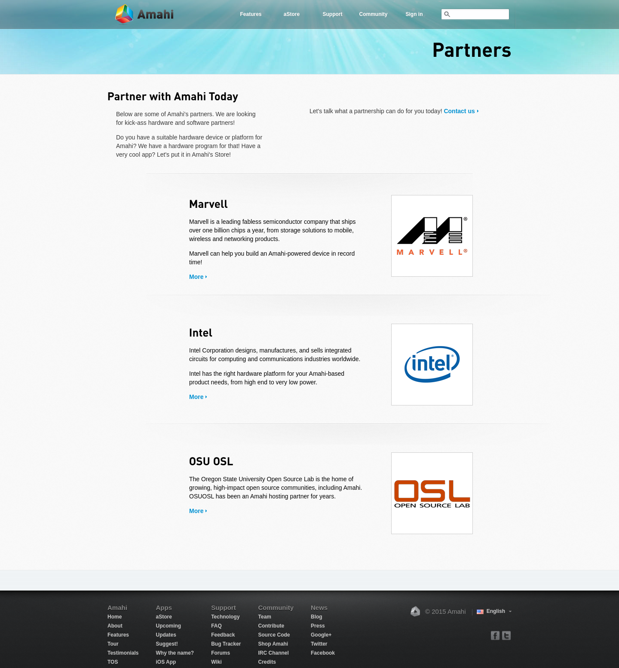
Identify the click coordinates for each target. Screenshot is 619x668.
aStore (292, 14)
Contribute (271, 626)
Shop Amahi (273, 644)
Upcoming (168, 626)
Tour (113, 644)
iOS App (166, 662)
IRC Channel (273, 653)
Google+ (321, 635)
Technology (225, 617)
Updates (166, 635)
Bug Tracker (226, 644)
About (115, 626)
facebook (495, 635)
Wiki (216, 662)
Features (250, 14)
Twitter (319, 644)
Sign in (414, 14)
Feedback (223, 635)
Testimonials (122, 653)
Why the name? (175, 653)
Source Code (274, 635)
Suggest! (167, 644)
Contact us (459, 111)
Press (318, 626)
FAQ (216, 626)
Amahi (145, 14)
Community (373, 14)
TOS (112, 662)
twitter (506, 635)
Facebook (323, 653)
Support (333, 14)
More (196, 276)
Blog (316, 617)
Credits (267, 662)
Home (114, 617)
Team (264, 617)
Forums (220, 653)
